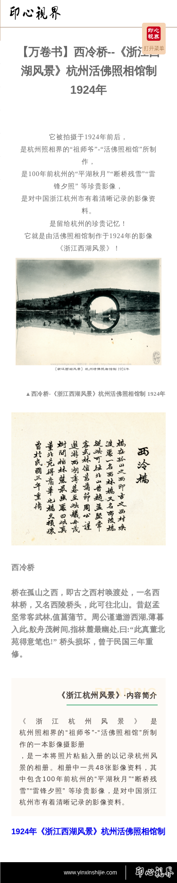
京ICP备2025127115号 (88, 875)
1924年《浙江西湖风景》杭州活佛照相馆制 (88, 831)
